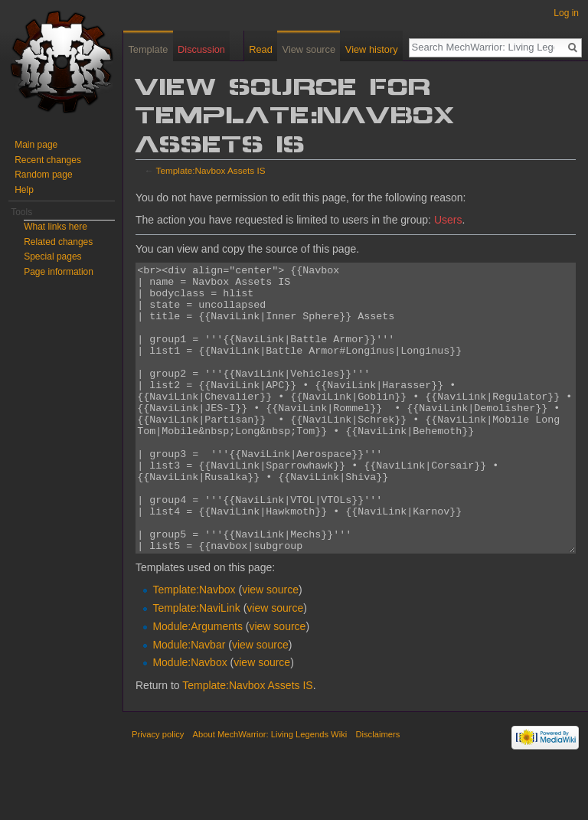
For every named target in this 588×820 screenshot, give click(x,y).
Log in (566, 13)
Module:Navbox (189, 720)
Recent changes (48, 160)
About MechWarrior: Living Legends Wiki (270, 791)
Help (24, 190)
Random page (43, 174)
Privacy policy (158, 791)
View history (371, 49)
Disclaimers (377, 791)
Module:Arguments (197, 684)
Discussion (201, 49)
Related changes (58, 242)
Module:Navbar (188, 702)
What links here (55, 226)
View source (309, 49)
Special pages (52, 256)
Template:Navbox (193, 647)
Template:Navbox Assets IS (211, 170)
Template (148, 49)
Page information (58, 271)
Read (261, 49)
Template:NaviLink (196, 665)
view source (270, 647)
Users (448, 220)
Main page (36, 144)
